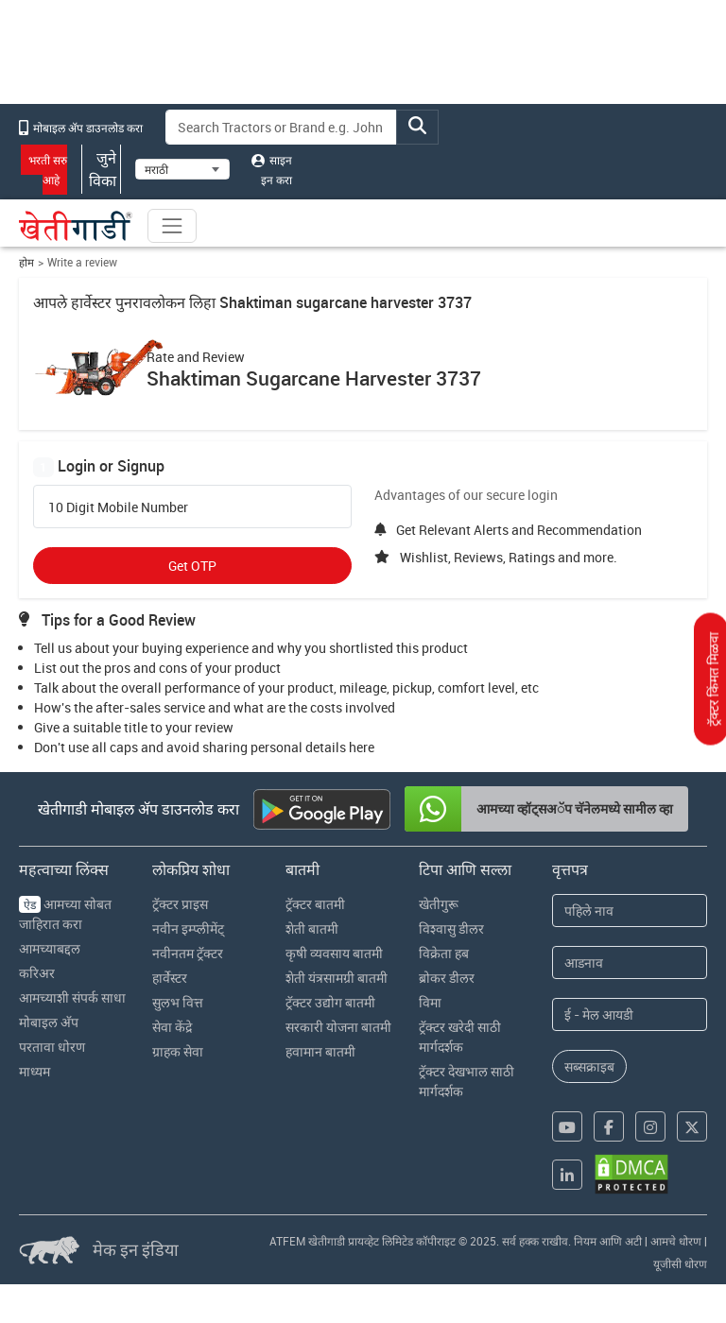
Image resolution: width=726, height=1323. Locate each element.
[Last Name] (629, 962)
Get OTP (192, 566)
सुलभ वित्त (177, 1002)
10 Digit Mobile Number (118, 507)
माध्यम (34, 1071)
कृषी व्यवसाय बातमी (334, 953)
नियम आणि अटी (608, 1240)
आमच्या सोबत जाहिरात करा (65, 914)
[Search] (281, 127)
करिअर (37, 973)
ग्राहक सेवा (177, 1051)
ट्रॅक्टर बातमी (315, 904)
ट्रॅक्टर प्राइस (180, 904)
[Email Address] (629, 1014)
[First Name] (629, 910)
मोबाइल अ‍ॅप (48, 1022)
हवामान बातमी (320, 1051)
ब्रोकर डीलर (447, 978)
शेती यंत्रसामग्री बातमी (336, 978)
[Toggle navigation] (172, 226)
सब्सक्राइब (589, 1066)
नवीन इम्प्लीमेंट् (188, 928)
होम (26, 262)
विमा (430, 1002)
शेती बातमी (311, 928)
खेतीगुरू (438, 904)
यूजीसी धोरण (680, 1263)
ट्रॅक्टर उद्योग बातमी (330, 1002)
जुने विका (101, 169)
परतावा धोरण (52, 1047)
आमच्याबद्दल (49, 948)
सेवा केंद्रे (172, 1027)
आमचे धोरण (675, 1240)
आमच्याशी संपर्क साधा (72, 997)
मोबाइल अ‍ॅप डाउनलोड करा (81, 127)
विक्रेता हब (444, 953)
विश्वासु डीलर (451, 928)
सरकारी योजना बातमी (338, 1027)
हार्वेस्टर (169, 978)
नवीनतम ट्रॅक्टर (187, 953)
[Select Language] (182, 169)
